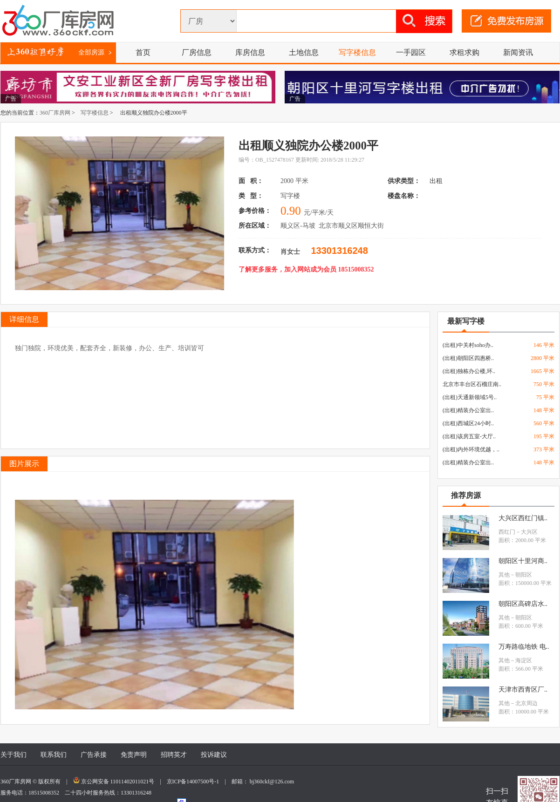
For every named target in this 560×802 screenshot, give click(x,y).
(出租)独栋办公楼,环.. (469, 371)
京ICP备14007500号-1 (196, 781)
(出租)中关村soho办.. (468, 345)
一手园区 (411, 52)
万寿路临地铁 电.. (524, 646)
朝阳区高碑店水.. (523, 603)
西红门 (507, 532)
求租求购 (464, 52)
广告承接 (94, 754)
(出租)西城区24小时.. (468, 423)
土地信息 (304, 52)
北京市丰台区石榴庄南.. (472, 384)
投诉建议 (214, 754)
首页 (143, 52)
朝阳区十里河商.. (523, 560)
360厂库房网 (55, 112)
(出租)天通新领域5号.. (470, 397)
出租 (437, 180)
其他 (504, 574)
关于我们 (13, 754)
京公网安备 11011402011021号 (118, 781)
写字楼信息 (357, 52)
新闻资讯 (518, 52)
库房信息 (250, 52)
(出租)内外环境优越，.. (471, 449)
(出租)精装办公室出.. (468, 410)
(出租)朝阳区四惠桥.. (468, 358)
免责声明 (134, 754)
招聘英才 (174, 754)
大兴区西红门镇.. (523, 518)
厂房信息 (197, 52)
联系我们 (54, 754)
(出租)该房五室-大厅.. (469, 436)
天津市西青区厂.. (523, 689)
